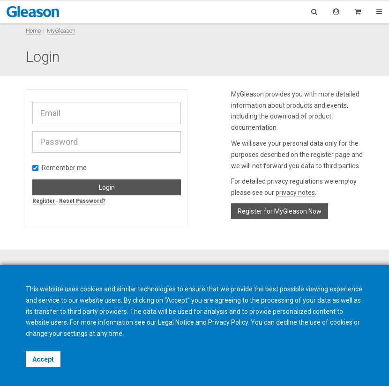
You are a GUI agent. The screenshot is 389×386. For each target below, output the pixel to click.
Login (107, 187)
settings (76, 333)
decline (286, 322)
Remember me (59, 167)
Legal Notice (176, 322)
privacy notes (295, 192)
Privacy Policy (228, 322)
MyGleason (61, 30)
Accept (43, 359)
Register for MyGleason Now (280, 211)
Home (33, 30)
